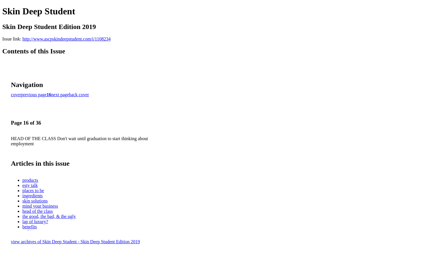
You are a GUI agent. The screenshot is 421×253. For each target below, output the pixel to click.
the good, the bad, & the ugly (49, 216)
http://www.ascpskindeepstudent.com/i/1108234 (66, 38)
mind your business (40, 206)
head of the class (37, 211)
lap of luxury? (35, 221)
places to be (33, 190)
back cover (79, 94)
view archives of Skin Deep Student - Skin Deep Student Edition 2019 (75, 241)
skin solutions (35, 200)
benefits (29, 226)
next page (60, 94)
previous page (34, 94)
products (30, 180)
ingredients (32, 195)
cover (16, 94)
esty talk (30, 185)
